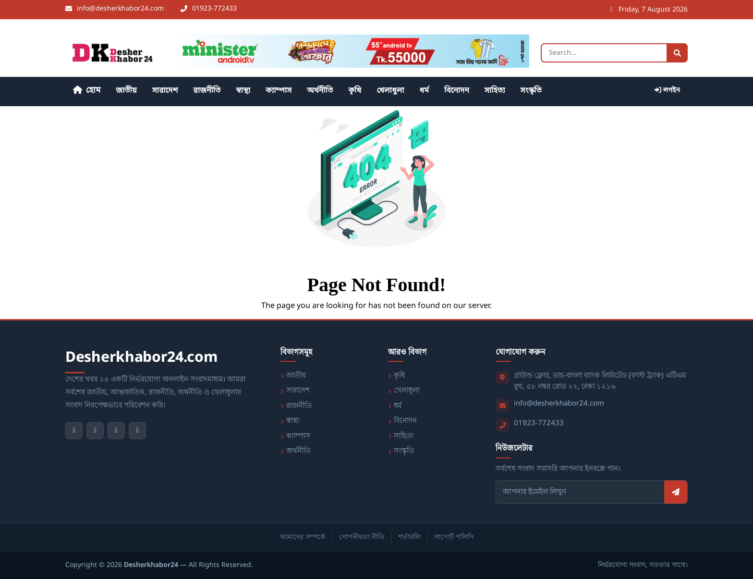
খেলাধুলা (390, 91)
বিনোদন (456, 91)
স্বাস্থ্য (243, 91)
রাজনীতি (206, 91)
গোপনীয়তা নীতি (362, 537)
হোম (86, 90)
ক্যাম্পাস (278, 91)
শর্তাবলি (409, 537)
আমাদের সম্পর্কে (302, 537)
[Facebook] (74, 430)
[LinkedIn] (137, 430)
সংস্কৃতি (530, 91)
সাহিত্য (495, 91)
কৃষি (354, 91)
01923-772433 (539, 423)
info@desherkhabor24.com (559, 403)
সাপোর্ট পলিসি (454, 537)
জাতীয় (126, 91)
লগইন (667, 90)
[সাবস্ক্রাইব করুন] (675, 492)
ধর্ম (424, 91)
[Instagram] (116, 430)
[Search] (614, 52)
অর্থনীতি (320, 91)
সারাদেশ (165, 91)
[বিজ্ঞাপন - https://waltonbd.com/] (350, 50)
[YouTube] (95, 430)
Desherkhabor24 (151, 565)
